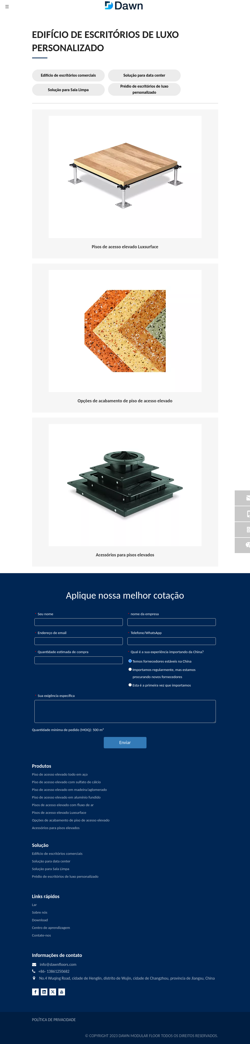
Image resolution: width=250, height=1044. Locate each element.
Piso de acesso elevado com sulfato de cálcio (66, 782)
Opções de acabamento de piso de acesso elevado (71, 820)
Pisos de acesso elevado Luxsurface (59, 812)
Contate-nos (41, 935)
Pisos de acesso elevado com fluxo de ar (63, 805)
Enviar (125, 742)
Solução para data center (144, 75)
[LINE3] (39, 58)
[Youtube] (61, 991)
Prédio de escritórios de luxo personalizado (144, 89)
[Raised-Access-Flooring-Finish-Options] (125, 331)
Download (40, 920)
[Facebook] (35, 991)
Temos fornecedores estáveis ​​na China (160, 661)
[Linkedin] (44, 991)
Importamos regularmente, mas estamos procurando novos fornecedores (162, 673)
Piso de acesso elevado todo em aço (60, 774)
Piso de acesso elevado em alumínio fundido (66, 797)
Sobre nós (39, 912)
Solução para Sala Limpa (68, 89)
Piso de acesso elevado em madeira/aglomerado (69, 789)
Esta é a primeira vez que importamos (159, 685)
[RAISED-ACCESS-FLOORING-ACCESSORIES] (125, 485)
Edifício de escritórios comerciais (68, 75)
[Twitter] (52, 991)
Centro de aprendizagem (51, 927)
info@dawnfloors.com (58, 964)
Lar (34, 904)
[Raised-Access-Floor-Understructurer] (125, 177)
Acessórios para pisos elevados (56, 828)
